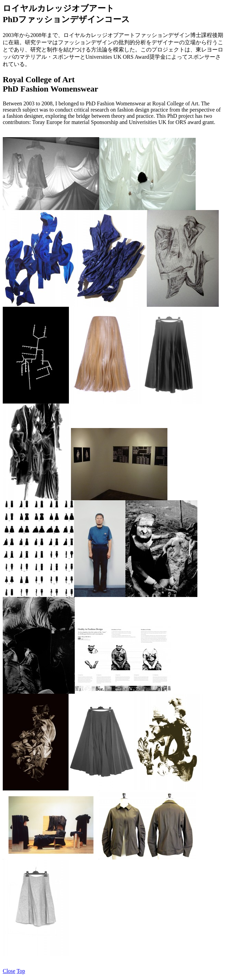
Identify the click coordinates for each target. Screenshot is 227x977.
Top (21, 971)
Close (9, 971)
